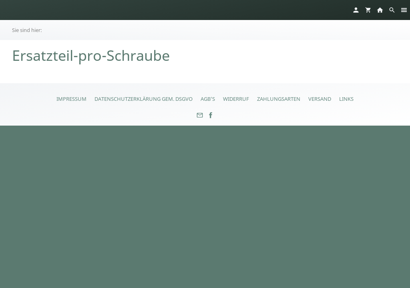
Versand (319, 98)
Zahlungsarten (278, 98)
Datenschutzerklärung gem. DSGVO (143, 98)
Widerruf (236, 98)
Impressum (71, 98)
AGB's (208, 98)
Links (346, 98)
